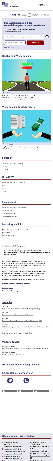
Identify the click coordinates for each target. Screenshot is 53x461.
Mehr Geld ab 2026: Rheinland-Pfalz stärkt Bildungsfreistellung (21, 309)
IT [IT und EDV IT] (4, 188)
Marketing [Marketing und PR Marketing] (6, 232)
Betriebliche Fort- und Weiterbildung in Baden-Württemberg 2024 (22, 321)
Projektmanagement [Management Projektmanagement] (9, 213)
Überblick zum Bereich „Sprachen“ (13, 163)
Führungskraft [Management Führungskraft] (7, 210)
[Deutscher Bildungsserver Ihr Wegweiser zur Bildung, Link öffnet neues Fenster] (30, 15)
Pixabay (11, 93)
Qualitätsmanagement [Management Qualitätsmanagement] (10, 216)
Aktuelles (7, 302)
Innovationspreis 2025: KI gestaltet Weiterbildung (17, 333)
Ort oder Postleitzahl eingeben (14, 42)
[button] (44, 5)
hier (43, 279)
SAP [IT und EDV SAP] (4, 191)
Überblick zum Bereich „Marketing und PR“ (16, 230)
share (6, 391)
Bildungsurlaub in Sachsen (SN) (39, 453)
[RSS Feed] (26, 381)
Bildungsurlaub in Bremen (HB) (13, 454)
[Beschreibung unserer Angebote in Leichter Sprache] (19, 15)
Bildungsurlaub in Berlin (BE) (12, 449)
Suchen (35, 43)
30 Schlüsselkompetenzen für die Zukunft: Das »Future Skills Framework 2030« (26, 327)
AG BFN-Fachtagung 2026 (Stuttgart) (13, 354)
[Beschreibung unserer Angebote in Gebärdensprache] (14, 15)
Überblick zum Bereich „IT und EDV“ (14, 182)
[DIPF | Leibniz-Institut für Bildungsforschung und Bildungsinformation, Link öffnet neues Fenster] (45, 15)
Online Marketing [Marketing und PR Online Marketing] (8, 235)
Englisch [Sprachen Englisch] (5, 166)
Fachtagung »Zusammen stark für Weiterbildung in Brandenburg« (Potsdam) (25, 348)
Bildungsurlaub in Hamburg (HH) (13, 456)
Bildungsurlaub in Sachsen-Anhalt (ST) (40, 457)
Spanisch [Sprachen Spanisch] (6, 169)
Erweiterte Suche (9, 47)
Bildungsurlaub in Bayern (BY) (12, 446)
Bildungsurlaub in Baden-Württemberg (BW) (11, 443)
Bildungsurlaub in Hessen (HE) (13, 458)
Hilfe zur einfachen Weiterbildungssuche (16, 284)
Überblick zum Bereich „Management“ (15, 207)
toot (37, 391)
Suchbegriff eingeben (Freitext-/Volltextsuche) (18, 37)
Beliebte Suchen (7, 288)
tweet (22, 391)
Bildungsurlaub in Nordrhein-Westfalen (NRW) (38, 443)
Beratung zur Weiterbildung (16, 56)
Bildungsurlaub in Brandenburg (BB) (14, 451)
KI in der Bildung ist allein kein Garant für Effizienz (17, 315)
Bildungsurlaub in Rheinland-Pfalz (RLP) (40, 447)
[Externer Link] (10, 381)
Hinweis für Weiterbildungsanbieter (21, 364)
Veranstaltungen (10, 342)
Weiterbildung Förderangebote (18, 107)
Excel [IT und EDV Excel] (5, 185)
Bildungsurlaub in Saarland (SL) (39, 451)
